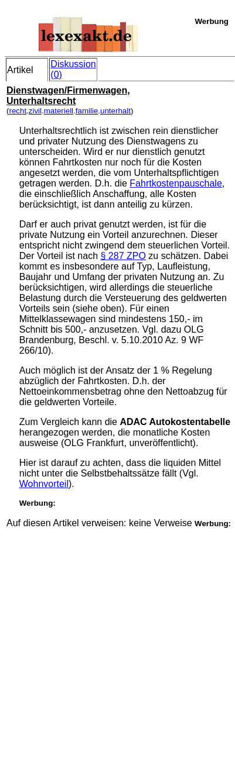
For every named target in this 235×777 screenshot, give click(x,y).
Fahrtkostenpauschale (176, 183)
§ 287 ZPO (123, 256)
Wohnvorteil (44, 484)
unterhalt (115, 110)
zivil (35, 110)
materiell (58, 110)
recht (17, 110)
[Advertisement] (116, 645)
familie (87, 110)
